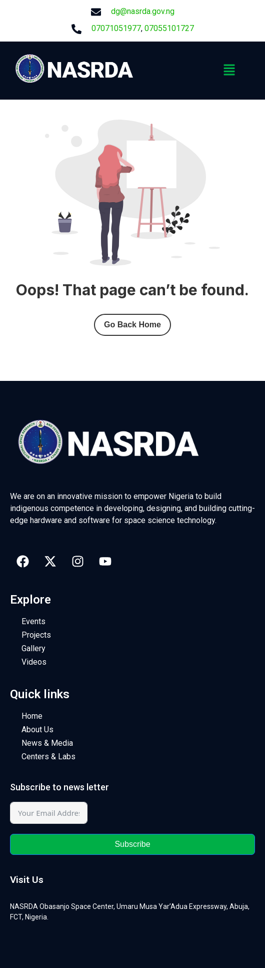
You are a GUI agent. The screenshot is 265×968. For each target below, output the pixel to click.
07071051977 (116, 28)
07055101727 (169, 28)
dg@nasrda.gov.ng (142, 11)
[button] (230, 71)
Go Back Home (132, 324)
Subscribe (132, 844)
